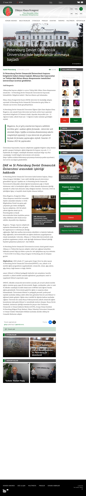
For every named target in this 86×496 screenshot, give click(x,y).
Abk (72, 13)
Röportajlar (80, 21)
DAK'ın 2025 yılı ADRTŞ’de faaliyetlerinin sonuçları (70, 177)
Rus (72, 9)
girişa (5, 324)
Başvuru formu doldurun (71, 230)
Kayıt (61, 2)
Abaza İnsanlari (24, 21)
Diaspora (53, 21)
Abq (76, 13)
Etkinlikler (36, 21)
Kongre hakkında (11, 21)
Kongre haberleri (54, 486)
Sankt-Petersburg (9, 70)
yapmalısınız (19, 324)
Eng (76, 9)
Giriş (50, 2)
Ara (81, 13)
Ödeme (71, 217)
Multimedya (70, 21)
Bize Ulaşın (21, 486)
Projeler (45, 21)
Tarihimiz (61, 21)
